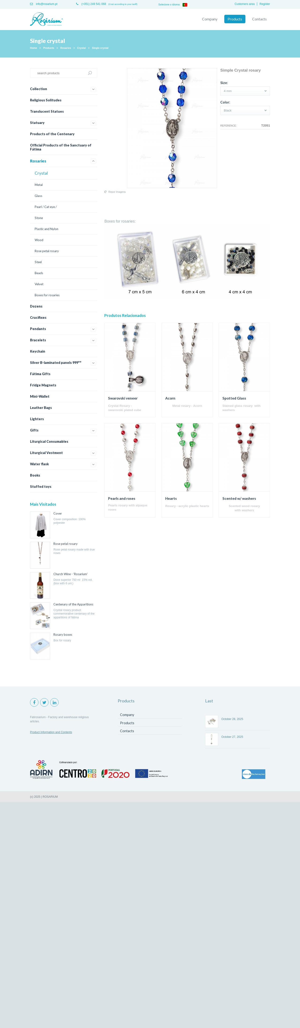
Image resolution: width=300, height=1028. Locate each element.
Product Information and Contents (51, 732)
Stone (39, 218)
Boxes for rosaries (47, 295)
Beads (39, 273)
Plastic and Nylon (46, 229)
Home (33, 47)
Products (235, 19)
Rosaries (65, 47)
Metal (39, 185)
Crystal (81, 47)
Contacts (259, 19)
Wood (39, 240)
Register (264, 4)
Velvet (39, 284)
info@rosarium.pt (43, 4)
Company (210, 19)
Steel (38, 262)
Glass (38, 196)
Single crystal (100, 47)
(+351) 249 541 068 (91, 4)
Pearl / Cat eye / (46, 207)
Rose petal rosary (47, 251)
